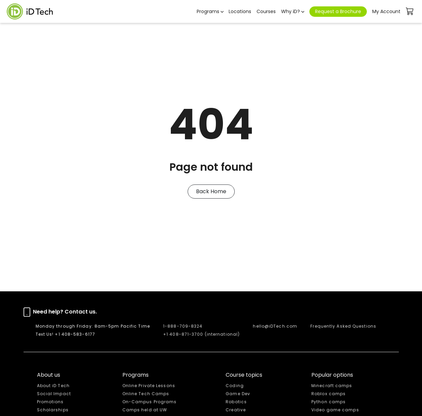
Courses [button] (266, 11)
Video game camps (335, 410)
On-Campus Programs (149, 402)
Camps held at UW (144, 410)
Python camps (328, 402)
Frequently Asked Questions (343, 326)
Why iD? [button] (290, 11)
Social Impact (54, 394)
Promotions (50, 402)
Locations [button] (240, 11)
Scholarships (53, 410)
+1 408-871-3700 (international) (201, 334)
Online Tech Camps (145, 394)
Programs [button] (208, 11)
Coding (235, 385)
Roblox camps (328, 394)
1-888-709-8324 (182, 326)
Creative (236, 410)
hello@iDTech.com (275, 326)
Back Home (211, 191)
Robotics (236, 402)
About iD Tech (53, 385)
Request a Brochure (338, 11)
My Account (386, 11)
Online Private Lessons (148, 385)
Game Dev (238, 394)
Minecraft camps (331, 385)
